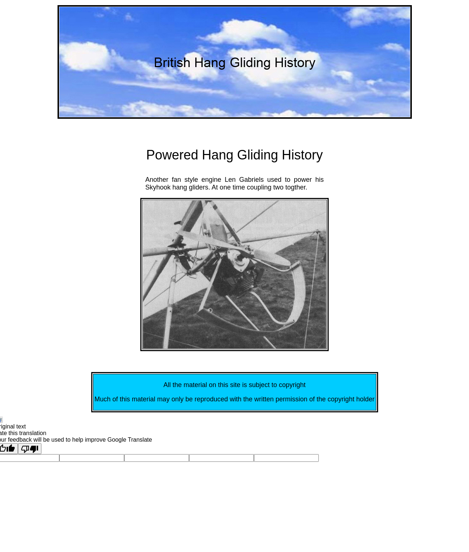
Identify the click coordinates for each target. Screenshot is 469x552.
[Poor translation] (29, 448)
